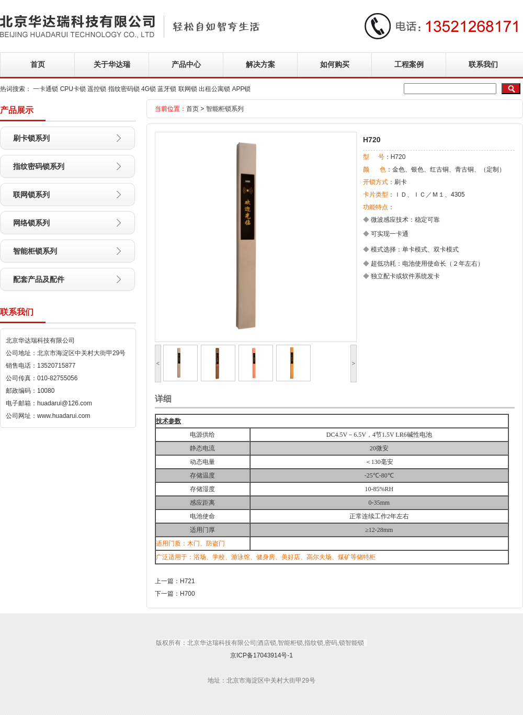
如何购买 (334, 64)
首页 (37, 64)
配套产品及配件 (38, 279)
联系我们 (483, 64)
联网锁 (187, 89)
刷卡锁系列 (31, 138)
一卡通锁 (45, 89)
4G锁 (148, 89)
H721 (187, 581)
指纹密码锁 (124, 89)
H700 (187, 593)
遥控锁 (96, 89)
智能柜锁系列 (35, 251)
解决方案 (260, 64)
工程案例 (409, 64)
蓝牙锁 (166, 89)
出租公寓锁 (214, 89)
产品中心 (186, 64)
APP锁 (241, 89)
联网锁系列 (31, 194)
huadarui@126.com (64, 403)
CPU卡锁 (73, 89)
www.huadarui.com (63, 415)
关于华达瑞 (112, 64)
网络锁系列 (31, 223)
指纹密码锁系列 (38, 166)
